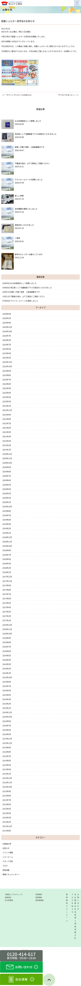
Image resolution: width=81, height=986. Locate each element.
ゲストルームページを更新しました (29, 179)
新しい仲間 (19, 196)
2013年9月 (6, 747)
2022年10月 (7, 366)
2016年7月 (6, 647)
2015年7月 (6, 686)
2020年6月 (6, 480)
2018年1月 (6, 572)
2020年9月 (6, 467)
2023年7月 (6, 345)
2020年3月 (6, 493)
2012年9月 (6, 791)
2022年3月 (6, 397)
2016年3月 (6, 664)
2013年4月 (6, 769)
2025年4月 (6, 323)
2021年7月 (6, 423)
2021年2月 (6, 445)
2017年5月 (6, 603)
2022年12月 (7, 362)
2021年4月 (6, 436)
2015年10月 (7, 677)
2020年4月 (6, 489)
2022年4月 (6, 393)
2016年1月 (6, 673)
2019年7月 (6, 515)
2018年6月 (6, 559)
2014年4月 (6, 734)
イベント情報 (7, 852)
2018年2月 (6, 568)
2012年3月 (6, 817)
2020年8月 (6, 471)
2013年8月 (6, 752)
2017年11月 (7, 581)
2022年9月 (6, 371)
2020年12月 (7, 454)
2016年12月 (7, 625)
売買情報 (38, 894)
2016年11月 (7, 629)
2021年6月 (6, 428)
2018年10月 (7, 546)
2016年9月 (6, 638)
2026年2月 (6, 318)
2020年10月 (7, 463)
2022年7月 (6, 379)
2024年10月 (7, 331)
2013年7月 (6, 756)
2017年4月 (6, 607)
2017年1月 (6, 620)
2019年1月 (6, 533)
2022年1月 (6, 406)
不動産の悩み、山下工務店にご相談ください (32, 163)
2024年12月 (7, 327)
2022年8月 (6, 375)
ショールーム (7, 857)
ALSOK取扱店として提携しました (28, 121)
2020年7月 (6, 476)
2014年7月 (6, 725)
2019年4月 (6, 524)
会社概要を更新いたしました (26, 209)
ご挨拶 (17, 238)
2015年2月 (6, 704)
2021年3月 (6, 441)
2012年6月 (6, 804)
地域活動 (5, 870)
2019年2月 (6, 528)
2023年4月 (6, 353)
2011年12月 (7, 826)
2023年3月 (6, 358)
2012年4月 (6, 813)
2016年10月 (7, 634)
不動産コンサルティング (14, 894)
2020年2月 (6, 498)
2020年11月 (7, 458)
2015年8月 (6, 682)
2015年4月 (6, 695)
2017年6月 (6, 598)
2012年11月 (7, 782)
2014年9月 (6, 721)
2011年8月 (6, 831)
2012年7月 (6, 800)
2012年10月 (7, 787)
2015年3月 (6, 699)
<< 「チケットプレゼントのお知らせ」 (17, 95)
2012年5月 (6, 809)
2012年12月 (7, 778)
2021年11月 (7, 410)
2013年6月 (6, 760)
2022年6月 (6, 384)
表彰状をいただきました (24, 225)
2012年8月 (6, 796)
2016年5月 (6, 655)
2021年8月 (6, 419)
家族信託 (8, 897)
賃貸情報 (38, 897)
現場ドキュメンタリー (11, 874)
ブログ (5, 866)
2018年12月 (7, 537)
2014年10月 (7, 717)
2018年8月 (6, 550)
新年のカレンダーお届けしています (29, 254)
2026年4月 (6, 314)
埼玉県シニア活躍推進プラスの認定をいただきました (35, 134)
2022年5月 (6, 388)
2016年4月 (6, 660)
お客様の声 (6, 844)
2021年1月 (6, 450)
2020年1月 (6, 502)
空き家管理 (9, 900)
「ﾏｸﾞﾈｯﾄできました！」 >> (68, 95)
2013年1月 (6, 774)
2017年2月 (6, 616)
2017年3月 (6, 612)
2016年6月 (6, 651)
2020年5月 (6, 485)
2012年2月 (6, 822)
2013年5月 (6, 765)
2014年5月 (6, 730)
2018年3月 (6, 563)
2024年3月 (6, 340)
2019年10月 (7, 506)
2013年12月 (7, 739)
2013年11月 (7, 743)
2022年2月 (6, 401)
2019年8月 (6, 511)
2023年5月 (6, 349)
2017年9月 (6, 585)
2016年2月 (6, 668)
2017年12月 (7, 577)
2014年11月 (7, 712)
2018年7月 (6, 555)
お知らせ (5, 848)
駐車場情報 (39, 900)
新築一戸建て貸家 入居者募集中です (29, 147)
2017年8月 (6, 590)
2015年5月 (6, 690)
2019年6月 (6, 520)
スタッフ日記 (7, 861)
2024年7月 (6, 336)
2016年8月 (6, 642)
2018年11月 (7, 542)
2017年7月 (6, 594)
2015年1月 (6, 708)
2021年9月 (6, 415)
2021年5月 (6, 432)
